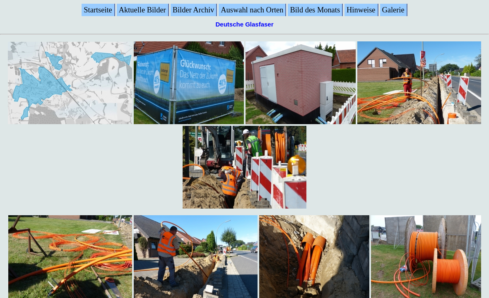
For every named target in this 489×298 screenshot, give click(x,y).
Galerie (393, 10)
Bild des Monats (315, 10)
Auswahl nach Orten (252, 10)
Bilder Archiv (193, 10)
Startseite (98, 10)
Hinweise (361, 10)
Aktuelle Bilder (142, 10)
